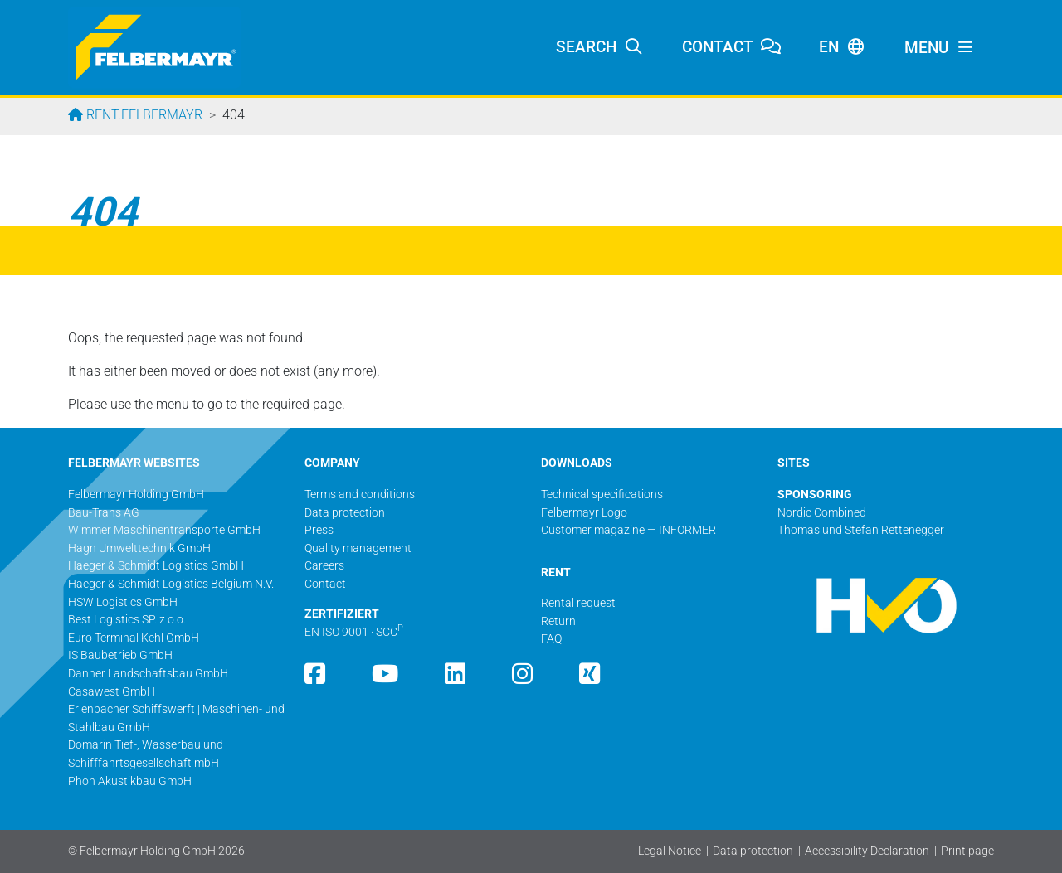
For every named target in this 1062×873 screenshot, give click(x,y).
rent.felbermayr (142, 115)
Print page (967, 851)
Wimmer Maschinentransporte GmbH (164, 530)
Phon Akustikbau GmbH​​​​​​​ (130, 781)
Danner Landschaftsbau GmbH (148, 674)
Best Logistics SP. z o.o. (127, 620)
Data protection (753, 851)
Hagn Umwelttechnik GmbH (139, 548)
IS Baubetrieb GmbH (120, 655)
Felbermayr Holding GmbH (136, 494)
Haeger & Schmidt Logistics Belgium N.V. (171, 584)
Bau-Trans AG (103, 513)
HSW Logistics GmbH (123, 602)
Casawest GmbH (111, 692)
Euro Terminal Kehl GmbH (133, 638)
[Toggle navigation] (939, 48)
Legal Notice (669, 851)
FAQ (551, 639)
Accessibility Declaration (867, 851)
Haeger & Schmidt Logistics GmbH (156, 566)
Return (558, 621)
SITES (793, 463)
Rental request (578, 603)
